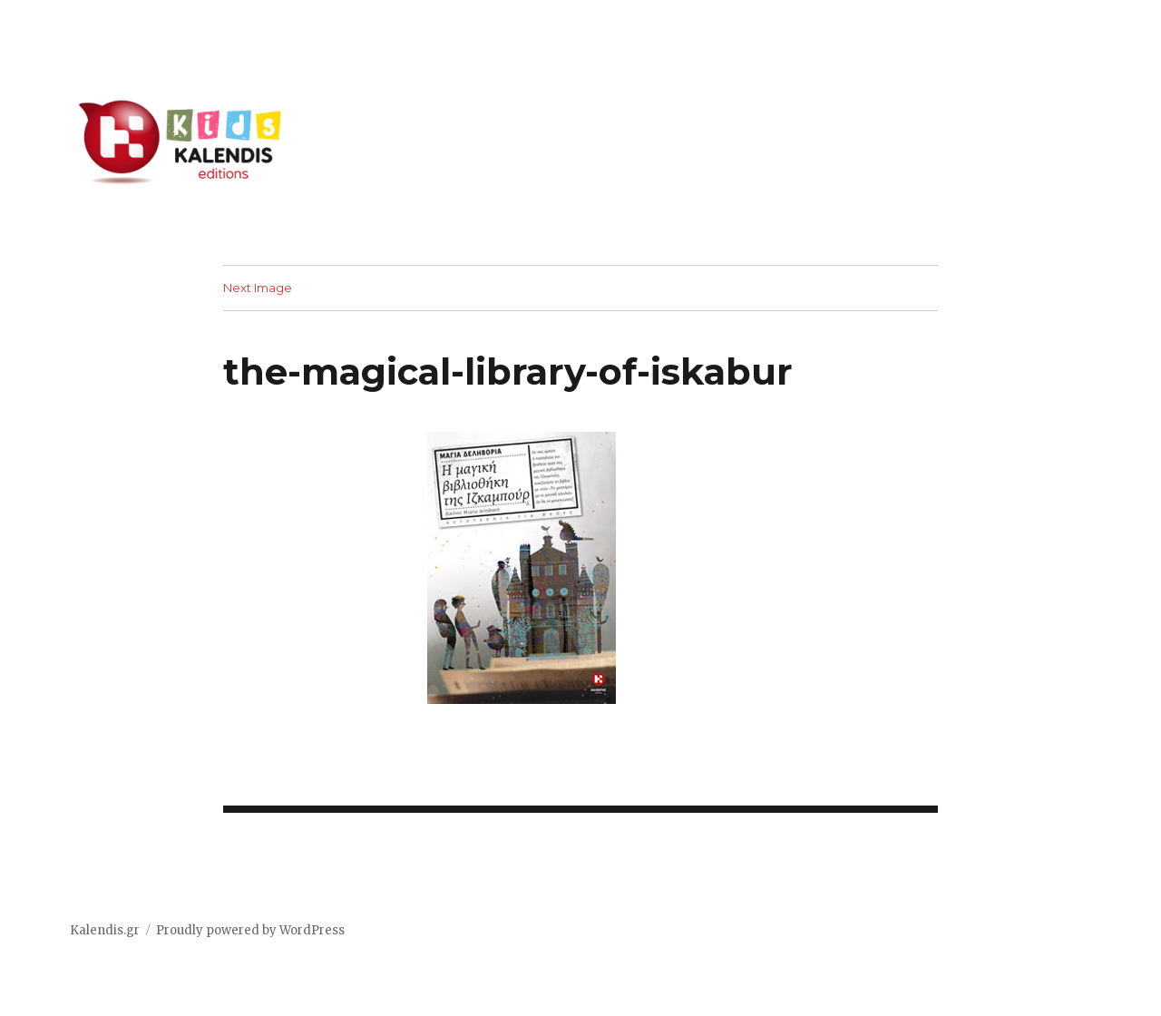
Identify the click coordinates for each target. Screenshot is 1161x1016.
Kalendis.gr (105, 930)
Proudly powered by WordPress (250, 930)
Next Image (257, 287)
